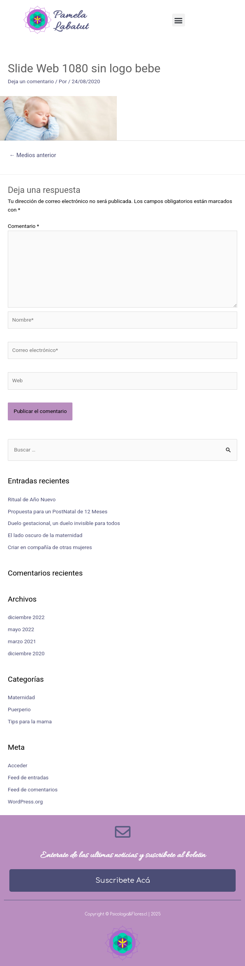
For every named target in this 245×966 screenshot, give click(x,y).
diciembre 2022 (26, 617)
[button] (178, 20)
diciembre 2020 (26, 653)
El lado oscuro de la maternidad (45, 535)
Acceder (17, 765)
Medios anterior (32, 155)
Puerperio (19, 709)
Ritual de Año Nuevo (32, 499)
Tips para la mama (30, 721)
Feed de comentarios (33, 789)
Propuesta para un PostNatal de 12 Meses (58, 511)
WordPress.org (25, 801)
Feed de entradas (28, 777)
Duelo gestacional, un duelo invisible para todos (64, 523)
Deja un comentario (31, 81)
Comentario (23, 226)
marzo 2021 (22, 641)
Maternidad (21, 697)
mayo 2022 (21, 629)
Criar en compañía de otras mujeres (50, 547)
